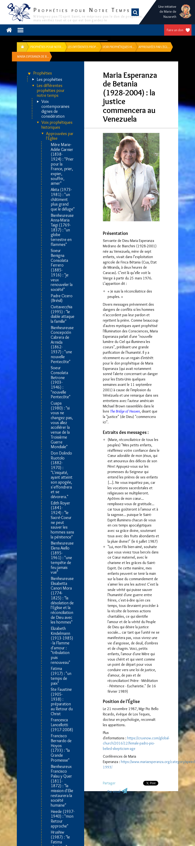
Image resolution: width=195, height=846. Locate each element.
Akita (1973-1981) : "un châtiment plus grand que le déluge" (63, 199)
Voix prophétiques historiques (56, 125)
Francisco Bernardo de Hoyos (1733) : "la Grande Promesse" (61, 748)
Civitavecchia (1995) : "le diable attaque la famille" (62, 314)
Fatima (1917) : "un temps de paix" (61, 676)
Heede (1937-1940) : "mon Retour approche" (62, 819)
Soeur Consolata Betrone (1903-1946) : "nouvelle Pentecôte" (60, 382)
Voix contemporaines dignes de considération (55, 109)
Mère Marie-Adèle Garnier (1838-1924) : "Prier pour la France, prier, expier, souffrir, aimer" (62, 164)
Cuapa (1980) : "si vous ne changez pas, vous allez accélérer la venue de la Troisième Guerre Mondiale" (62, 425)
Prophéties (42, 73)
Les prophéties (49, 79)
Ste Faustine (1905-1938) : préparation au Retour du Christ (62, 701)
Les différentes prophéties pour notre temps (51, 90)
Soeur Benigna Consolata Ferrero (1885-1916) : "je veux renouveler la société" (61, 270)
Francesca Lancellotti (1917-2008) (62, 725)
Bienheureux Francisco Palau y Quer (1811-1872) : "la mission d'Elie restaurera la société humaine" (62, 786)
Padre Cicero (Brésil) (61, 298)
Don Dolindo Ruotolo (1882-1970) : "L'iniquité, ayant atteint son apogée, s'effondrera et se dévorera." (61, 475)
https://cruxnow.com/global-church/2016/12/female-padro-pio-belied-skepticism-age (136, 743)
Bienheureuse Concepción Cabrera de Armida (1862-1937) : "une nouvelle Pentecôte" (62, 344)
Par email (114, 791)
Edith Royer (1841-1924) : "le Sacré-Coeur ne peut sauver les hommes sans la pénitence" (62, 520)
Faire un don (175, 30)
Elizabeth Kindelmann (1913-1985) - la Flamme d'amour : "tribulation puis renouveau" (62, 645)
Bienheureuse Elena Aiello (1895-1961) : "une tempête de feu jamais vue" (62, 558)
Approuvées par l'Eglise (59, 136)
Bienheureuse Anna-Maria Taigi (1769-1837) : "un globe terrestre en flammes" (62, 230)
